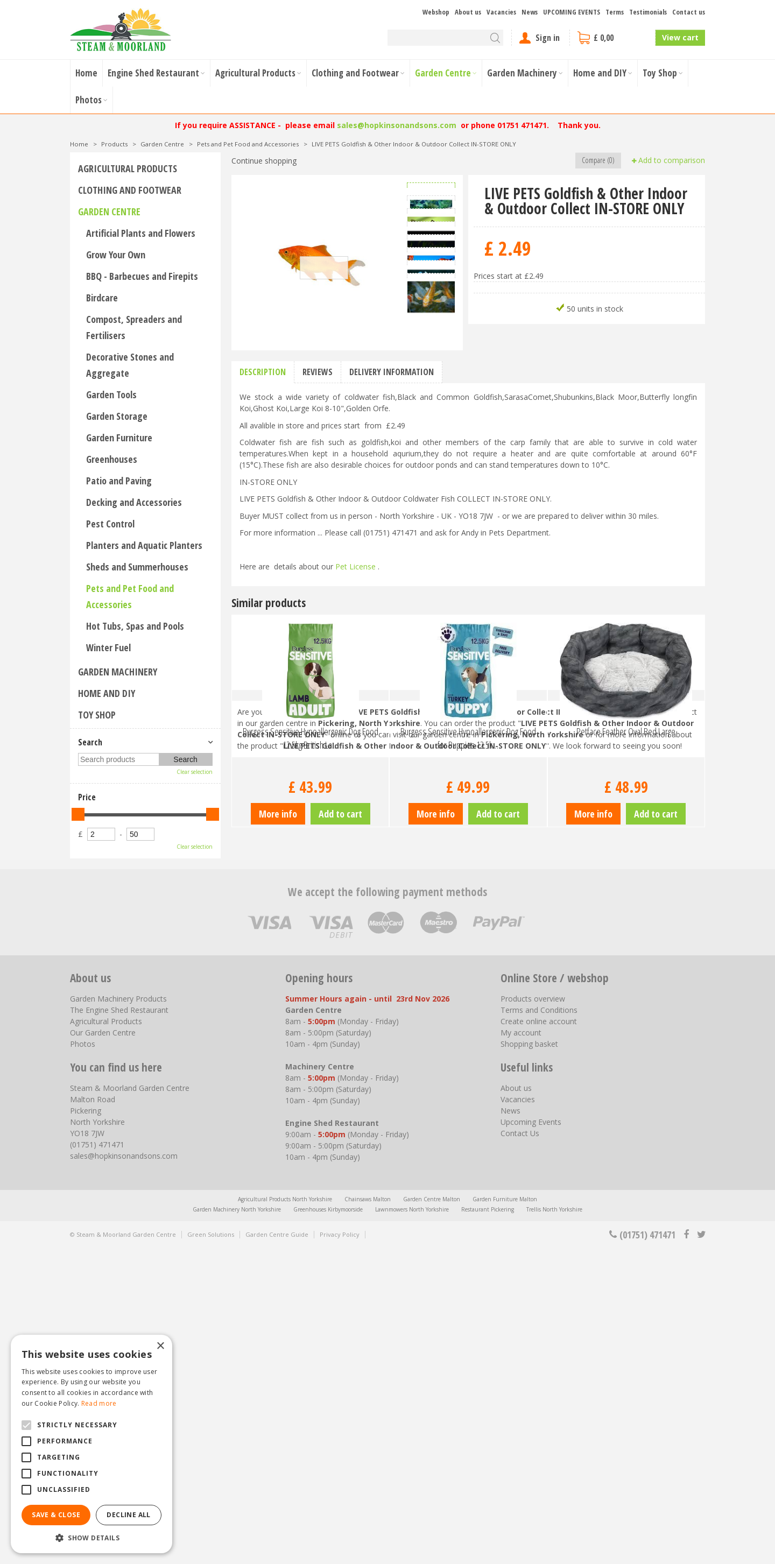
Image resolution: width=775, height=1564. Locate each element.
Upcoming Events (531, 1438)
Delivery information (391, 652)
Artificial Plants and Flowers (140, 233)
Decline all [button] (128, 1514)
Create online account (539, 1337)
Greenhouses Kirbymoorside (328, 1525)
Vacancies (518, 1415)
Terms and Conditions (539, 1326)
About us (516, 1404)
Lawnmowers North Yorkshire (412, 1525)
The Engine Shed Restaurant (119, 1326)
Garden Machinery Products (118, 1314)
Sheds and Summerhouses (137, 566)
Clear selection (195, 772)
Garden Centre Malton (431, 1515)
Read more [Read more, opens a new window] (99, 1403)
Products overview (533, 1314)
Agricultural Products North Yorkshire (285, 1515)
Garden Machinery (117, 671)
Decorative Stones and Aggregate (130, 364)
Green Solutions (210, 1550)
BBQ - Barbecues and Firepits (142, 276)
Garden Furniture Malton (505, 1515)
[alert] (91, 1444)
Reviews (317, 652)
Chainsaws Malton (367, 1515)
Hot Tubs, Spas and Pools (135, 625)
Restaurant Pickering (487, 1525)
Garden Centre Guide (276, 1550)
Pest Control (110, 523)
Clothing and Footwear (129, 190)
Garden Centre (109, 211)
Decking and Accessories (134, 502)
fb (686, 1550)
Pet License (355, 846)
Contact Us (520, 1449)
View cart (680, 37)
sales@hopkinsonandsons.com (396, 125)
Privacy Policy (340, 1550)
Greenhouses (111, 459)
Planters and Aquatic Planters (144, 545)
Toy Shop (97, 714)
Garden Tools (111, 394)
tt (701, 1550)
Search (90, 742)
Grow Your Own (115, 254)
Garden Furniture (119, 437)
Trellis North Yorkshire (554, 1525)
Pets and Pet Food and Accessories (130, 596)
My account (521, 1348)
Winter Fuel (108, 647)
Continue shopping (264, 161)
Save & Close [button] (56, 1514)
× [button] (160, 1346)
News (510, 1426)
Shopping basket (529, 1360)
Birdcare (102, 297)
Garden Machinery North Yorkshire (237, 1525)
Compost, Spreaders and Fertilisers (134, 327)
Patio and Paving (119, 480)
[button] (91, 1537)
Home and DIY (106, 693)
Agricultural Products (127, 168)
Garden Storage (116, 416)
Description (262, 652)
